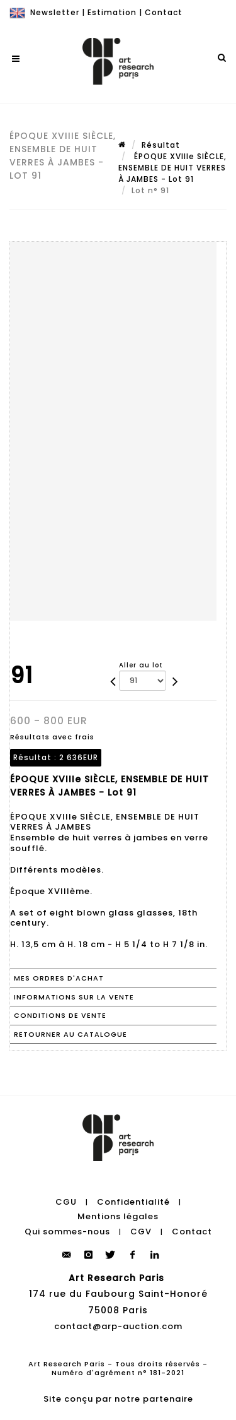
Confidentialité (133, 1202)
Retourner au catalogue (70, 1034)
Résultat (161, 145)
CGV (141, 1232)
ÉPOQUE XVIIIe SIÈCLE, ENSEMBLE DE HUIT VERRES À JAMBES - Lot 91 (172, 167)
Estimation (112, 12)
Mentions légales (118, 1216)
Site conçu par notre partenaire (118, 1399)
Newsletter (54, 12)
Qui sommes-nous (67, 1232)
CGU (66, 1202)
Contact (164, 12)
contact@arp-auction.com (118, 1326)
